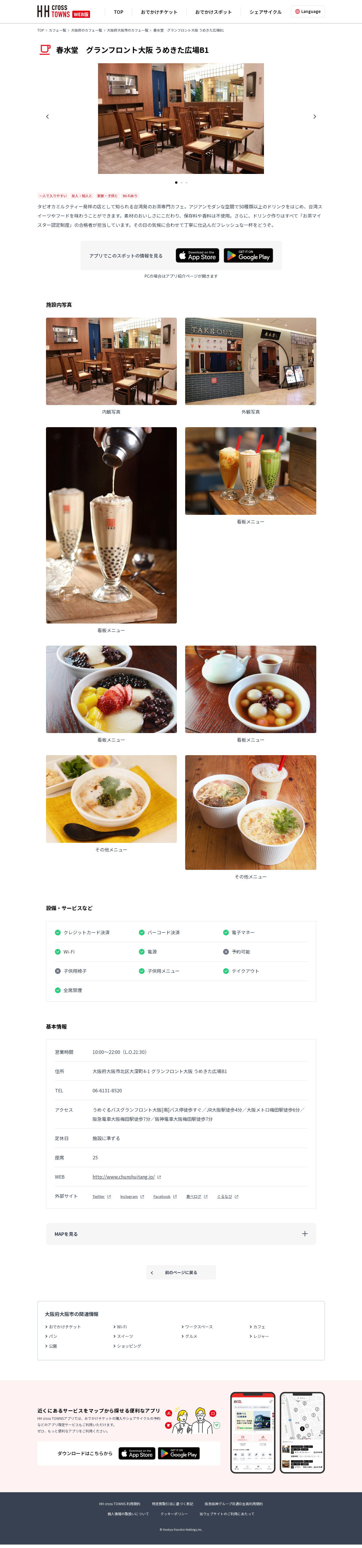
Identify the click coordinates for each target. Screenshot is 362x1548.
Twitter (99, 1196)
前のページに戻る (181, 1272)
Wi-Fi (122, 1326)
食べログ (193, 1196)
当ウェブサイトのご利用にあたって (227, 1517)
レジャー (261, 1336)
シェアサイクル (266, 11)
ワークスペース (199, 1326)
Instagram (129, 1196)
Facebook (162, 1196)
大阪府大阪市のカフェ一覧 (127, 30)
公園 (53, 1345)
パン (53, 1336)
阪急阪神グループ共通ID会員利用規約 (234, 1507)
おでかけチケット (159, 11)
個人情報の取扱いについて (128, 1517)
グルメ (191, 1336)
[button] (47, 116)
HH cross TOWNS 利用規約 (119, 1507)
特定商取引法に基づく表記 (172, 1507)
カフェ (259, 1326)
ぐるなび (224, 1196)
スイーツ (125, 1336)
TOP (118, 11)
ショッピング (129, 1345)
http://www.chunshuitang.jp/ (124, 1176)
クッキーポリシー (174, 1517)
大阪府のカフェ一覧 (86, 30)
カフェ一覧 (57, 30)
